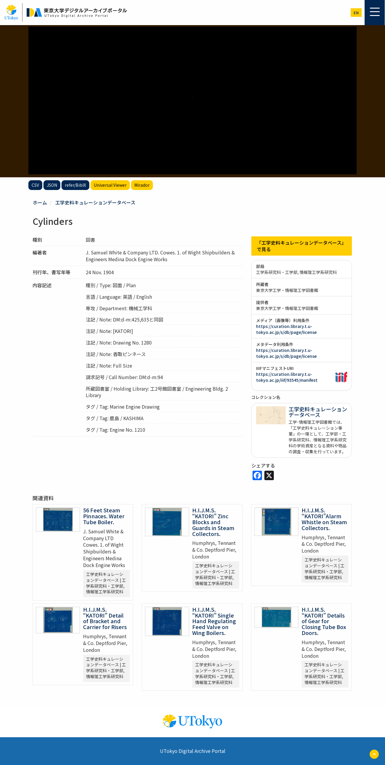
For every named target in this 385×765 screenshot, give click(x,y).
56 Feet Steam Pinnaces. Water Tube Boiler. (103, 516)
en (356, 12)
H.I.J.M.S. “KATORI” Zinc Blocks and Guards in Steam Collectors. (213, 521)
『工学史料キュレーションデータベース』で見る (301, 246)
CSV (35, 185)
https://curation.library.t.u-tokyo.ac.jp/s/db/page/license (286, 329)
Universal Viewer (110, 185)
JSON (52, 185)
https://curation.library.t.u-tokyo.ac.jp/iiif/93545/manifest (287, 377)
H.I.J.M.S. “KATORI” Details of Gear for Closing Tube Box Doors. (324, 620)
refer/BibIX (75, 185)
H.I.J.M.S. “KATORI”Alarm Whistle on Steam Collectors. (324, 518)
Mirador (142, 185)
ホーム (40, 202)
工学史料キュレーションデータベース (95, 202)
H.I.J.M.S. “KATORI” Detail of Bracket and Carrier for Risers (105, 618)
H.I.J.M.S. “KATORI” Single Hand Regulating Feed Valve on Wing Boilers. (214, 620)
